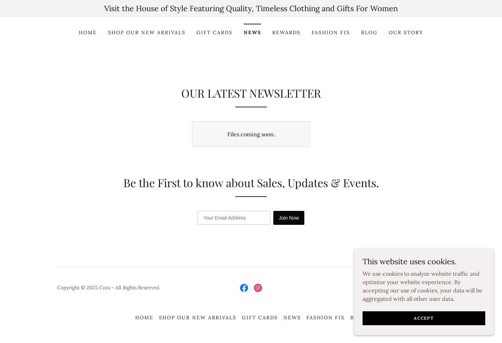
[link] (244, 288)
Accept (424, 318)
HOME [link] (88, 32)
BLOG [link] (369, 32)
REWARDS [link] (286, 32)
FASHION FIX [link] (331, 32)
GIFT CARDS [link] (215, 32)
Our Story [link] (406, 32)
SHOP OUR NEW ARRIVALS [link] (146, 32)
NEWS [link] (252, 32)
